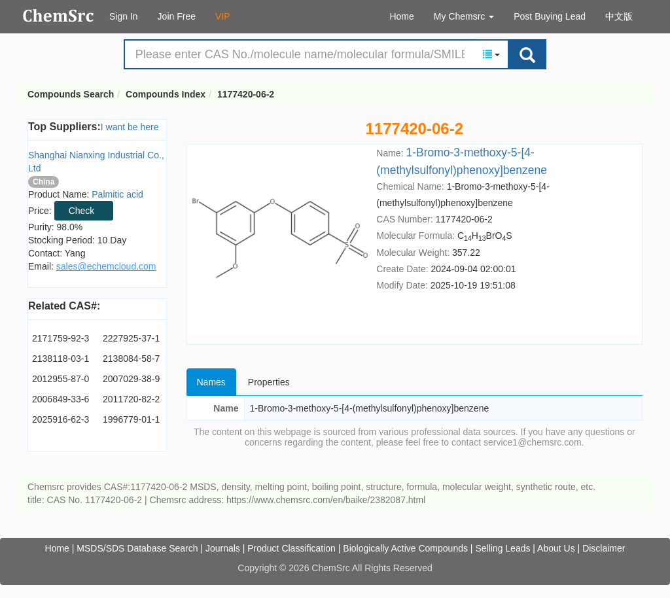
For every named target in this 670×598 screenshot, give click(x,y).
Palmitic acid (117, 194)
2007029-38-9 (131, 379)
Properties (269, 382)
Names (211, 382)
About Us (556, 548)
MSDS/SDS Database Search (137, 548)
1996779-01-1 (131, 419)
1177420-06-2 (245, 94)
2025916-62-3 (60, 419)
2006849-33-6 (60, 399)
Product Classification (291, 548)
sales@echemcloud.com (106, 266)
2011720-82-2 (131, 399)
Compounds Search (58, 16)
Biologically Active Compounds (405, 548)
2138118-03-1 (60, 358)
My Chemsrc (464, 16)
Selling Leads (502, 548)
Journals (222, 548)
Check (82, 210)
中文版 (619, 16)
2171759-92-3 (60, 338)
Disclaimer (603, 548)
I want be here (130, 127)
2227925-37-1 (131, 338)
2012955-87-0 (60, 379)
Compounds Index (165, 94)
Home (401, 16)
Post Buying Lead (550, 16)
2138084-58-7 (131, 358)
